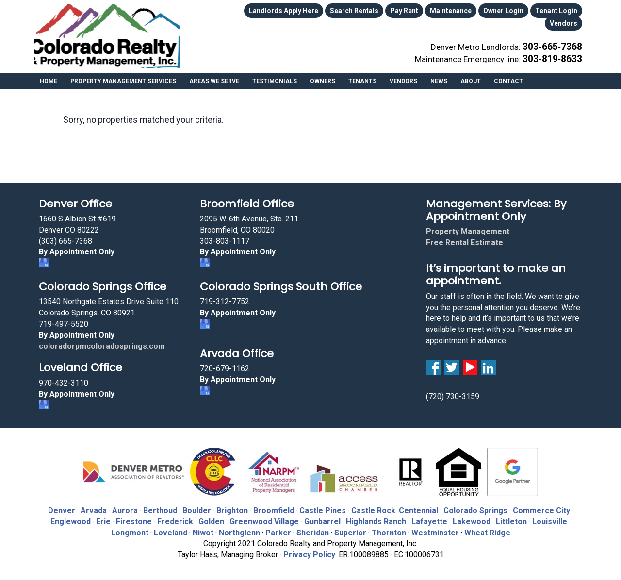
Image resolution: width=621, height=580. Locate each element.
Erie (103, 521)
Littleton (511, 521)
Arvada (94, 510)
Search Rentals (354, 11)
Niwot (203, 532)
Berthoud (160, 510)
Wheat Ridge (487, 532)
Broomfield (273, 510)
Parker (278, 532)
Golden (211, 521)
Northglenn (239, 532)
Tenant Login (556, 11)
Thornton (389, 532)
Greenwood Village (264, 521)
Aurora (125, 510)
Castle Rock (373, 510)
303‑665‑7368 (555, 43)
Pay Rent (404, 11)
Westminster (435, 532)
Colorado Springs (475, 510)
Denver (61, 510)
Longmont (129, 532)
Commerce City (542, 510)
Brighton (232, 510)
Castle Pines (322, 510)
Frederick (175, 521)
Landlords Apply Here (283, 11)
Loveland (170, 532)
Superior (350, 532)
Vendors (563, 22)
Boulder (196, 510)
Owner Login (503, 11)
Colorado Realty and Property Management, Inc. (107, 36)
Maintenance (451, 11)
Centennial (418, 510)
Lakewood (471, 521)
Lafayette (429, 521)
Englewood (70, 521)
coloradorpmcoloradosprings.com (102, 346)
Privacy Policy (309, 554)
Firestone (134, 521)
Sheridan (312, 532)
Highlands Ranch (376, 521)
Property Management (467, 231)
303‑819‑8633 (555, 54)
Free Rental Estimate (464, 242)
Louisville (549, 521)
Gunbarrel (322, 521)
